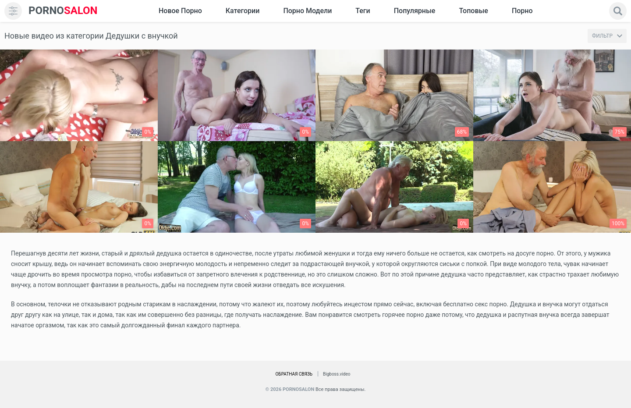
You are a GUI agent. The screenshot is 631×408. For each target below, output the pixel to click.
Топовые (473, 11)
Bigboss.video (336, 374)
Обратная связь (293, 374)
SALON (63, 11)
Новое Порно (180, 11)
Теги (362, 11)
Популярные (415, 11)
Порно (522, 11)
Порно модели (307, 11)
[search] (618, 11)
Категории (243, 11)
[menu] (13, 11)
